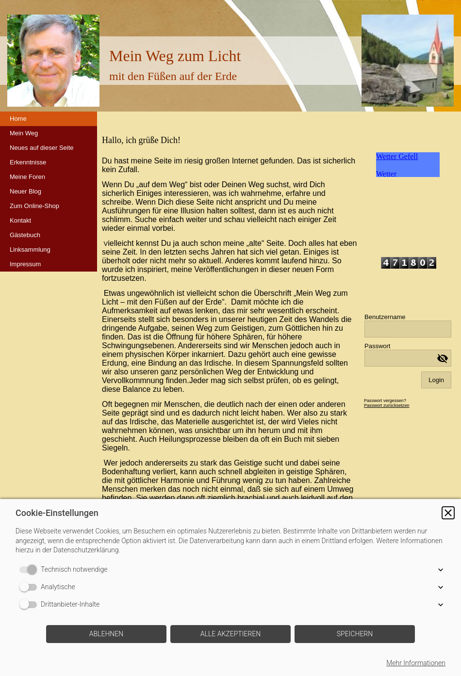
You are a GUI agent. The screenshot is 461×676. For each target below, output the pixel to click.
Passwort (377, 346)
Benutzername (385, 317)
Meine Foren (27, 176)
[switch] (30, 570)
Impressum (25, 264)
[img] (408, 61)
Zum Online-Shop (34, 205)
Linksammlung (30, 249)
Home (18, 118)
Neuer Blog (25, 191)
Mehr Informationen (415, 663)
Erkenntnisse (28, 162)
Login (436, 380)
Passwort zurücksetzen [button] (387, 405)
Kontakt (20, 220)
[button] (448, 513)
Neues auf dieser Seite (42, 147)
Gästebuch (25, 235)
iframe (408, 188)
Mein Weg (24, 133)
